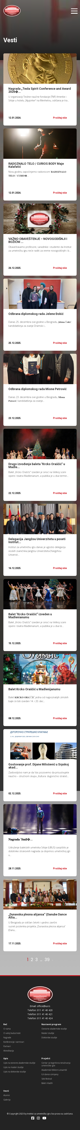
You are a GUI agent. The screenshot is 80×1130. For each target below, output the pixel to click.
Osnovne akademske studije (54, 1028)
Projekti (45, 1058)
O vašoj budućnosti (12, 1033)
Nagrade (7, 1037)
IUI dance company (49, 1074)
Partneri (7, 1046)
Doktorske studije (49, 1037)
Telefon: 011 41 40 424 (40, 1018)
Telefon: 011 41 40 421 (40, 1014)
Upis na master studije (13, 1067)
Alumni (6, 1095)
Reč (5, 1024)
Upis (5, 1058)
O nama (7, 1028)
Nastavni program (51, 1024)
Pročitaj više (60, 117)
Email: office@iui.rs (40, 1006)
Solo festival (46, 1078)
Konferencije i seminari (13, 1041)
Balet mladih (47, 1083)
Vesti (6, 1090)
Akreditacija (8, 1050)
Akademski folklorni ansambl (54, 1070)
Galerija (6, 1099)
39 (47, 959)
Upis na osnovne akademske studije (19, 1062)
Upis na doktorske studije (14, 1071)
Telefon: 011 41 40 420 (40, 1010)
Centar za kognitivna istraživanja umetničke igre (55, 1064)
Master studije (47, 1033)
